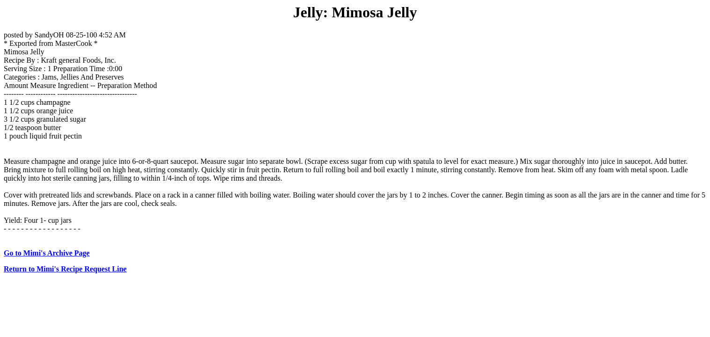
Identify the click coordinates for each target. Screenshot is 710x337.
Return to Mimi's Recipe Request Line (65, 269)
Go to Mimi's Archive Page (47, 253)
